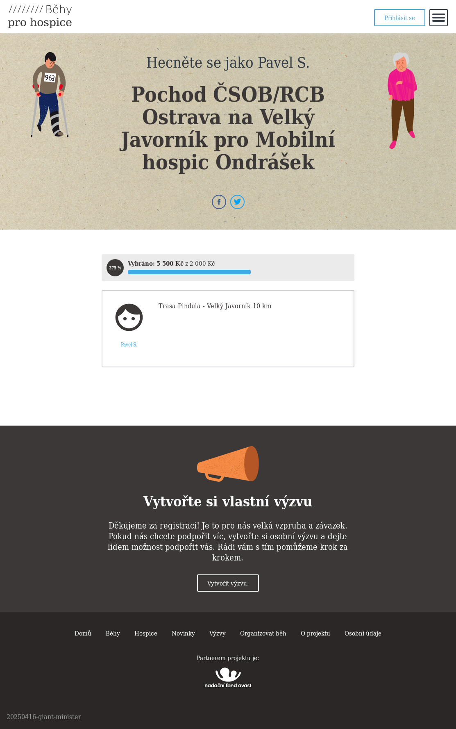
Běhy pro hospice (40, 16)
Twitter (237, 202)
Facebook (219, 202)
